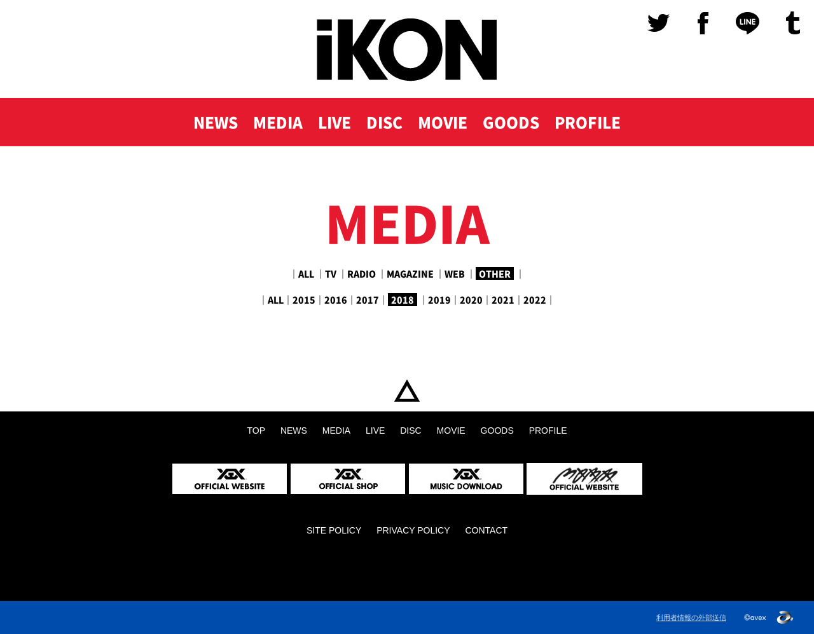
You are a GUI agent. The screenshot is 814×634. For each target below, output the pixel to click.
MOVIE (442, 122)
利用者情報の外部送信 (691, 617)
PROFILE (588, 122)
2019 (439, 299)
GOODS (511, 122)
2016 (335, 299)
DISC (384, 122)
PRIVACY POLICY (413, 530)
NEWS (215, 122)
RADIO (361, 273)
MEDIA (278, 122)
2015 (304, 299)
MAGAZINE (410, 273)
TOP (407, 390)
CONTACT (486, 530)
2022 (534, 299)
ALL (306, 273)
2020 (471, 299)
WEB (455, 273)
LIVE (334, 122)
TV (330, 273)
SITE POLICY (334, 530)
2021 (503, 299)
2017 (367, 299)
